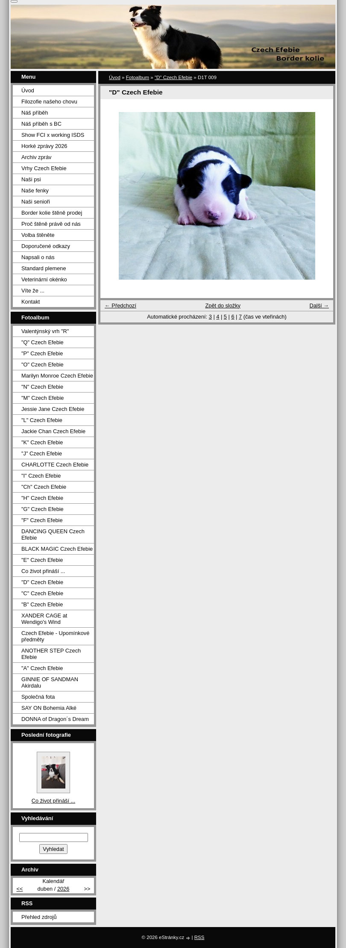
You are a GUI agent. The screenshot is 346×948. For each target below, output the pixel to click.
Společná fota (38, 697)
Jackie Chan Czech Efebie (53, 431)
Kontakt (30, 301)
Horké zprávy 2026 (44, 146)
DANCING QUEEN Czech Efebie (53, 534)
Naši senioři (35, 201)
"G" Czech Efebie (42, 509)
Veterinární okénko (44, 279)
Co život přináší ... (43, 571)
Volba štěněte (38, 235)
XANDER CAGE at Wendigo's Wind (44, 618)
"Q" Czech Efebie (42, 342)
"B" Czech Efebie (42, 604)
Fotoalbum (137, 77)
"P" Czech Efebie (42, 353)
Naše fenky (35, 190)
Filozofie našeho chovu (49, 101)
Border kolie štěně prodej (51, 213)
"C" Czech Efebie (42, 593)
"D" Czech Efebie (173, 77)
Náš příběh (34, 112)
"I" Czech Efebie (41, 476)
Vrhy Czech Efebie (44, 168)
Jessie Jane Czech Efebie (52, 409)
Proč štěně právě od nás (51, 224)
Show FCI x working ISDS (52, 135)
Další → (319, 305)
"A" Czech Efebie (42, 668)
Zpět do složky (222, 305)
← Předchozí (120, 305)
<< (19, 889)
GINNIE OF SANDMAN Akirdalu (49, 682)
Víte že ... (32, 290)
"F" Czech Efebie (42, 520)
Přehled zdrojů (39, 917)
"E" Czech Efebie (42, 560)
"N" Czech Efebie (42, 387)
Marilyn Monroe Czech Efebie (57, 375)
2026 (63, 889)
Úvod (114, 77)
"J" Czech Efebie (41, 453)
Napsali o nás (38, 257)
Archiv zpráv (36, 157)
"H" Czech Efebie (42, 498)
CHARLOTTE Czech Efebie (54, 464)
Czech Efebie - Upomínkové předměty (55, 636)
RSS (199, 937)
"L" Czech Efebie (41, 420)
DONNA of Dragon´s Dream (55, 719)
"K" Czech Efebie (42, 442)
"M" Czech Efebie (42, 398)
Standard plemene (43, 268)
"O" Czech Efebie (42, 364)
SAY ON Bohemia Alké (48, 708)
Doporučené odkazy (45, 246)
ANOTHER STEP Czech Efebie (51, 653)
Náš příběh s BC (41, 124)
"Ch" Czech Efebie (43, 487)
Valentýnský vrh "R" (45, 331)
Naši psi (31, 179)
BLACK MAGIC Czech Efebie (57, 549)
